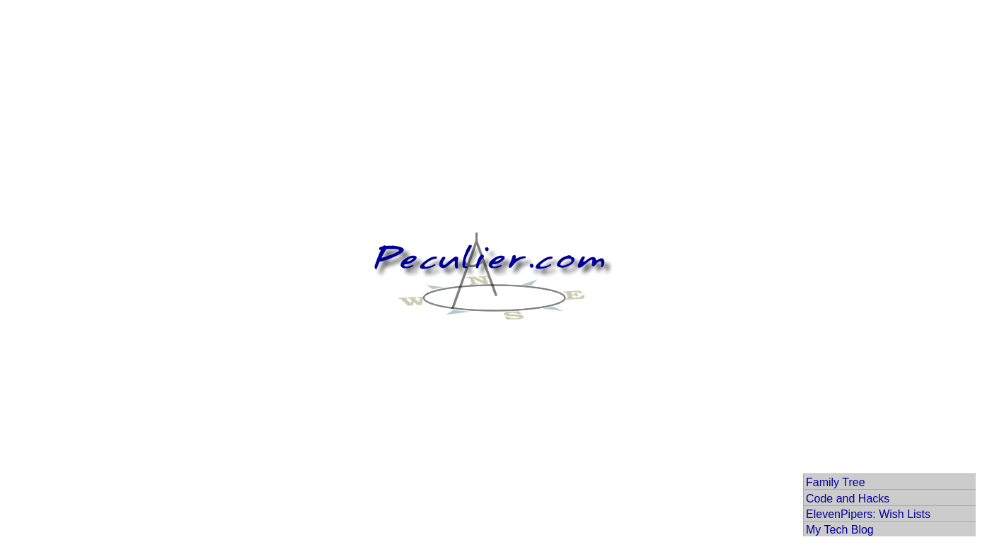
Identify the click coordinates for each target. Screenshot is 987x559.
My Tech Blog (840, 530)
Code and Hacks (847, 499)
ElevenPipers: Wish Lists (868, 514)
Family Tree (835, 482)
